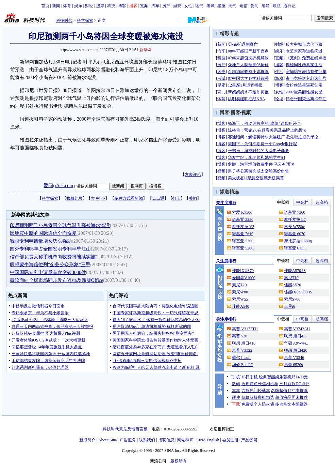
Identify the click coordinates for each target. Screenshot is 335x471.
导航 (276, 5)
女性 (188, 5)
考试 (210, 5)
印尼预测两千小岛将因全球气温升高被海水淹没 (60, 225)
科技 (111, 5)
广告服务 (128, 440)
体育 (67, 5)
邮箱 (266, 5)
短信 (243, 5)
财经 (89, 5)
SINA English (207, 440)
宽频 (144, 5)
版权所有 (178, 461)
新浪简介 (87, 440)
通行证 (289, 5)
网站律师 (185, 440)
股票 (100, 5)
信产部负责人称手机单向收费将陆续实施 (53, 256)
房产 (166, 5)
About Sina (107, 440)
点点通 (158, 198)
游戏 (177, 5)
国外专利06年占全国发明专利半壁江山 (50, 249)
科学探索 (85, 20)
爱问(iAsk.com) (59, 185)
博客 (122, 5)
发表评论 (193, 174)
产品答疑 (249, 440)
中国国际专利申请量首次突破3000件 (48, 272)
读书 (199, 5)
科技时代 (64, 20)
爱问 (254, 5)
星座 (221, 5)
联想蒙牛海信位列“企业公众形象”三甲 (50, 264)
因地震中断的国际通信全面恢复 (43, 233)
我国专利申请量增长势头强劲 (41, 241)
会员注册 (230, 440)
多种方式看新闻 (128, 198)
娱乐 (78, 5)
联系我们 (147, 440)
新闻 (56, 5)
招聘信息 (166, 440)
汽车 (155, 5)
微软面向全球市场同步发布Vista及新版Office (56, 280)
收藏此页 (74, 198)
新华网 (145, 49)
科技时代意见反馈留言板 (125, 429)
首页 (45, 5)
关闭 (193, 198)
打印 (176, 198)
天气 (232, 5)
